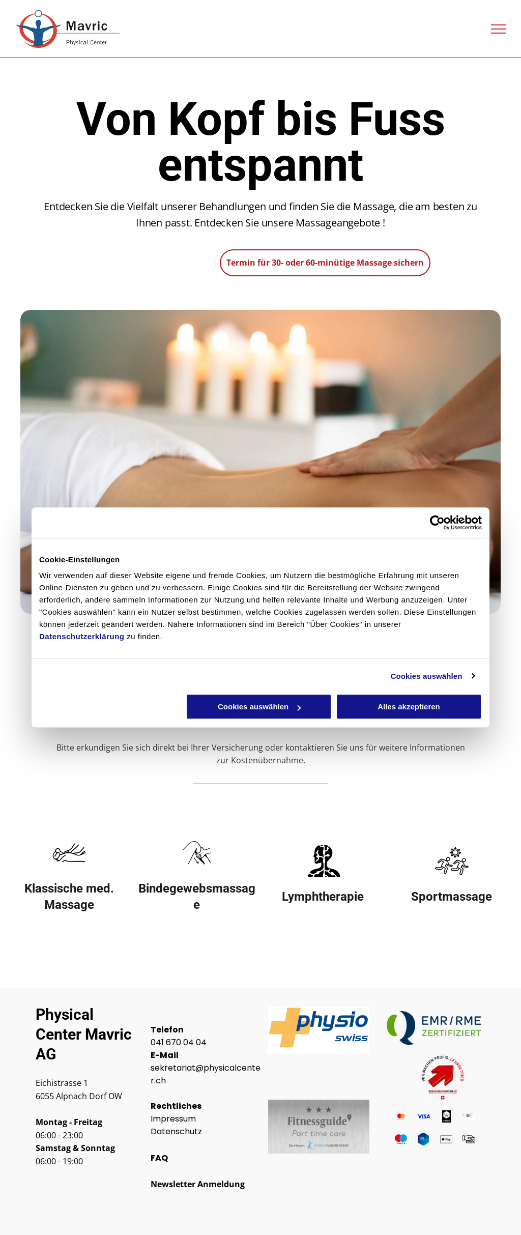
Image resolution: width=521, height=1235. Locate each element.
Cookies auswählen (426, 676)
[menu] (498, 29)
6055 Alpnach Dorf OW (79, 1096)
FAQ (159, 1158)
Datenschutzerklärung (82, 636)
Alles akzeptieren (409, 706)
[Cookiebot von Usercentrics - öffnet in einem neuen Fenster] (437, 522)
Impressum (173, 1119)
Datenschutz (176, 1131)
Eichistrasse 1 (62, 1082)
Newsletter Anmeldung (198, 1184)
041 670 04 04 (179, 1042)
